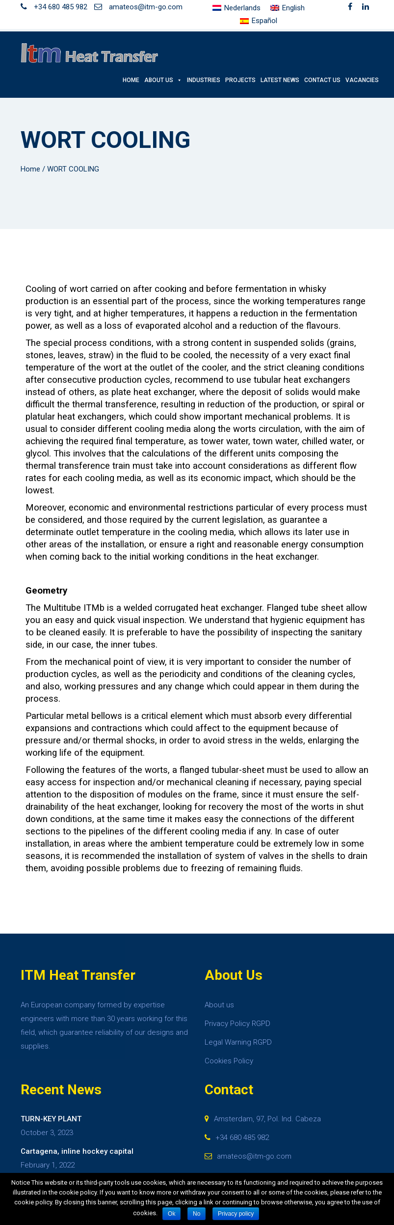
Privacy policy (236, 1213)
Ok (171, 1213)
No (196, 1213)
